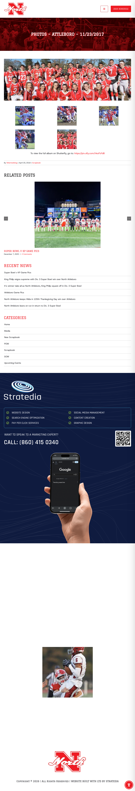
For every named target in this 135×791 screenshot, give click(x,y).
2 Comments (27, 254)
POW (6, 343)
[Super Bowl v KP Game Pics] (68, 183)
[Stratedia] (22, 381)
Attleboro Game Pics (14, 292)
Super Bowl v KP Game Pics (21, 251)
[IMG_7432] (67, 79)
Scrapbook (36, 163)
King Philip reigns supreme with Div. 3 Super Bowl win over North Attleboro (40, 279)
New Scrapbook (12, 337)
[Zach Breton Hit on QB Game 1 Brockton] (67, 672)
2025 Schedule (120, 9)
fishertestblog (12, 163)
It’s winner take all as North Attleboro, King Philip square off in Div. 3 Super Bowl (42, 285)
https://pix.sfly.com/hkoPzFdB (89, 153)
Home (7, 324)
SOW (6, 356)
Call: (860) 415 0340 (31, 442)
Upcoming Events (12, 363)
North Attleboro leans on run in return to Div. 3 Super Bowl (32, 305)
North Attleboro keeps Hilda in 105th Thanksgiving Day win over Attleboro (39, 299)
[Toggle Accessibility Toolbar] (129, 785)
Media (7, 331)
